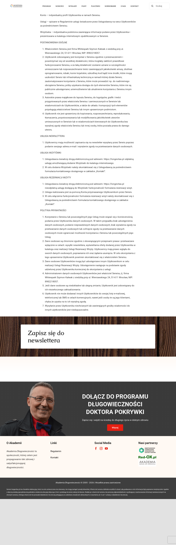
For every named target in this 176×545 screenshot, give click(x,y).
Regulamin (55, 451)
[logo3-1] (147, 456)
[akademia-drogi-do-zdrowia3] (147, 460)
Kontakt (54, 457)
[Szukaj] (159, 6)
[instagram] (101, 448)
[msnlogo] (147, 448)
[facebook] (95, 448)
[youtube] (106, 448)
